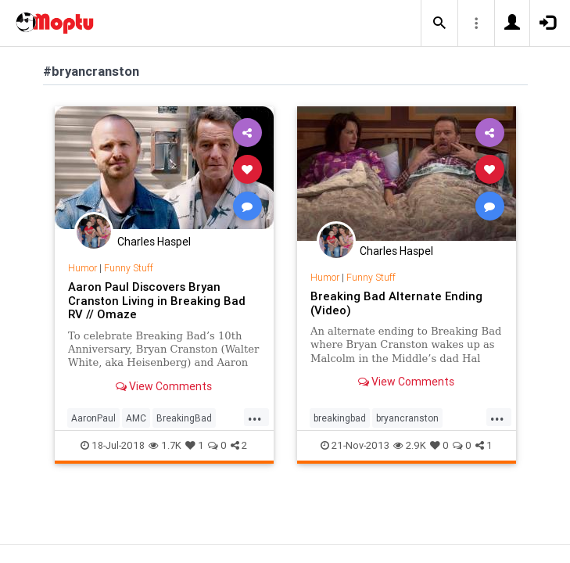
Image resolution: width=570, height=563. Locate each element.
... (255, 416)
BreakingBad (184, 418)
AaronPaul (93, 418)
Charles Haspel (154, 242)
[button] (439, 23)
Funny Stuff (128, 268)
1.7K (165, 445)
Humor (82, 268)
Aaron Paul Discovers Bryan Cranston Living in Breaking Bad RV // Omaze (157, 300)
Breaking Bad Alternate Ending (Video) (396, 303)
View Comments (164, 386)
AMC (136, 418)
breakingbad (340, 418)
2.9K (409, 445)
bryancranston (407, 418)
